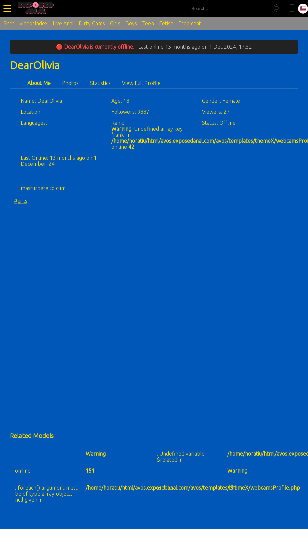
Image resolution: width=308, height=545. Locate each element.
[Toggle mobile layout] (292, 8)
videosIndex (34, 23)
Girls (115, 23)
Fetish (166, 23)
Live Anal (63, 23)
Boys (131, 23)
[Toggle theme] (277, 8)
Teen (148, 23)
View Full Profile (141, 83)
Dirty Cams (92, 23)
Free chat (189, 23)
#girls (20, 201)
